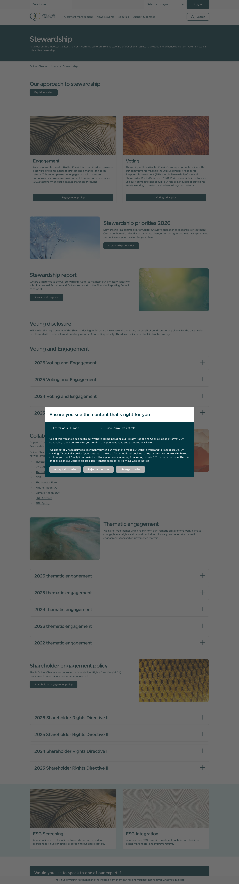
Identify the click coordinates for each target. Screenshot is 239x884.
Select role (128, 428)
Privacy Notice (135, 438)
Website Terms (101, 438)
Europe (74, 428)
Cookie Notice (158, 438)
